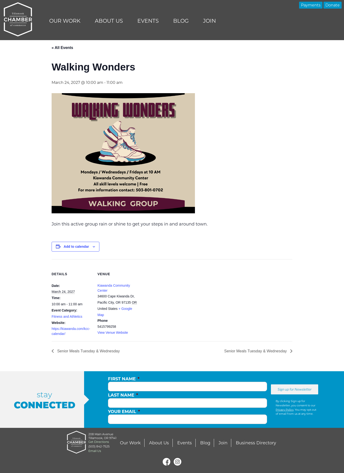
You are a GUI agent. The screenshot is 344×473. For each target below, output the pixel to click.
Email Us (94, 451)
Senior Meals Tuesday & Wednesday (88, 351)
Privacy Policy (285, 409)
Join (209, 21)
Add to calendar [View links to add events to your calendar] (76, 246)
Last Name (123, 395)
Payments (311, 5)
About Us (109, 21)
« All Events (62, 48)
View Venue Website (112, 332)
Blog (181, 21)
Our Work (65, 21)
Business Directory (256, 443)
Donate (332, 5)
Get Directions (98, 442)
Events (148, 21)
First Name (124, 379)
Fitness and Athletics (67, 316)
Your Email (124, 411)
